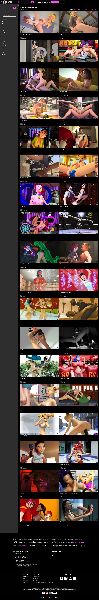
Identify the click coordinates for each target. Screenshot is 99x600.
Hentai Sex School (58, 543)
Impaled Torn (62, 349)
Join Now (54, 2)
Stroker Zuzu (23, 235)
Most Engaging (77, 9)
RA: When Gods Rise (24, 177)
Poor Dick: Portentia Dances (66, 292)
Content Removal (49, 590)
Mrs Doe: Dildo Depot (24, 407)
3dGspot (21, 37)
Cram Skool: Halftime (64, 378)
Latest (71, 9)
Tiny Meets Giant (63, 91)
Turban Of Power (23, 91)
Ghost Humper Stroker (25, 263)
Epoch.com (29, 589)
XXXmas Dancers (23, 321)
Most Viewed (85, 9)
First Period (62, 407)
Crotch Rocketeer (24, 349)
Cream (61, 34)
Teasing (21, 464)
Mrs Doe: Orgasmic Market (65, 435)
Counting (62, 149)
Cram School (23, 521)
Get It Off (62, 62)
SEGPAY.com (61, 589)
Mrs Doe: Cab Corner (24, 435)
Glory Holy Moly (63, 521)
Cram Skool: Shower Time (25, 292)
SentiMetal (22, 493)
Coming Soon (93, 9)
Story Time (22, 149)
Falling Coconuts (23, 120)
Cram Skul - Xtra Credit (65, 464)
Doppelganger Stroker (64, 235)
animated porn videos (20, 545)
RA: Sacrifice (62, 321)
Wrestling (62, 120)
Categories (8, 11)
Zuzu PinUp (22, 206)
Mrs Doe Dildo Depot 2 (65, 177)
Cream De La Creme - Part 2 (26, 34)
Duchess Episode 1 (64, 206)
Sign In (61, 2)
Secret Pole (22, 378)
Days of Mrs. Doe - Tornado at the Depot (69, 493)
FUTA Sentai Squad (76, 542)
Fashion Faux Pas (24, 62)
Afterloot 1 (62, 263)
